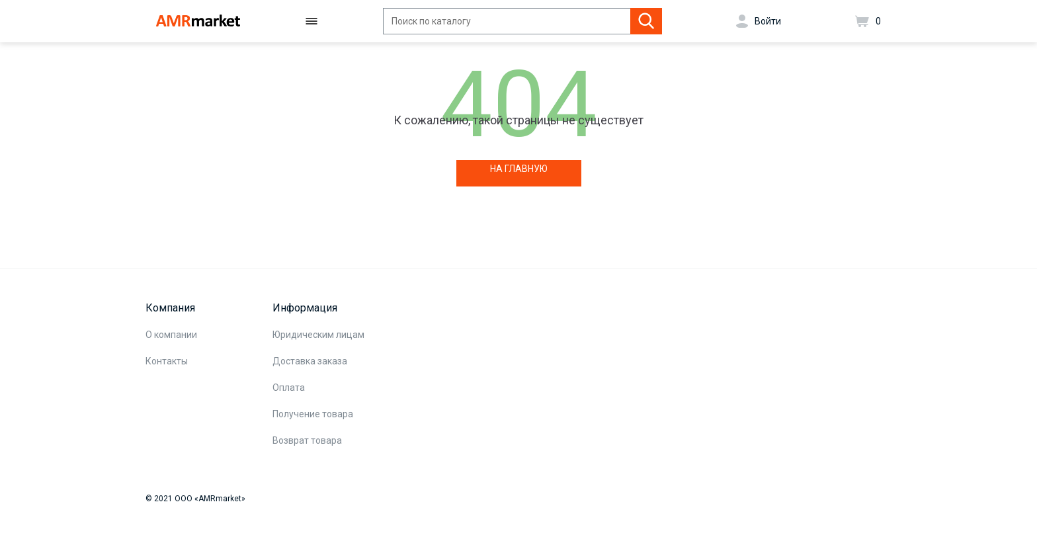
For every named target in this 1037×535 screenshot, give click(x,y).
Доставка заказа (309, 361)
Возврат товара (307, 440)
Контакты (166, 361)
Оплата (288, 387)
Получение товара (312, 414)
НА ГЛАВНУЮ (519, 168)
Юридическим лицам (318, 334)
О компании (171, 334)
